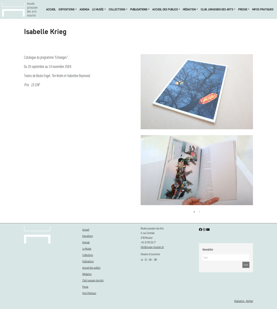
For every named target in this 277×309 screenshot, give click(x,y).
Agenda (84, 9)
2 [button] (199, 212)
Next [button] (255, 172)
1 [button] (194, 212)
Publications (138, 9)
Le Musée (98, 9)
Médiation (189, 9)
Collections (117, 9)
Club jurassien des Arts (217, 9)
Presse (242, 9)
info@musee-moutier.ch (152, 247)
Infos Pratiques (262, 9)
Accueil (51, 9)
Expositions (67, 9)
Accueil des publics (165, 9)
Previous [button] (138, 172)
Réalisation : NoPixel (243, 301)
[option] (197, 171)
